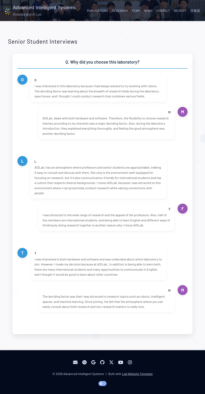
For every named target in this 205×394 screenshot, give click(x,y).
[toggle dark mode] (102, 383)
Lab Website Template (137, 374)
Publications (97, 10)
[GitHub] (102, 362)
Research (120, 10)
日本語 (195, 10)
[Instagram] (130, 362)
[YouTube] (120, 362)
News (148, 10)
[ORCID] (84, 362)
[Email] (75, 362)
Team (136, 10)
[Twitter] (111, 362)
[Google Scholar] (93, 362)
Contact (163, 10)
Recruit (180, 10)
